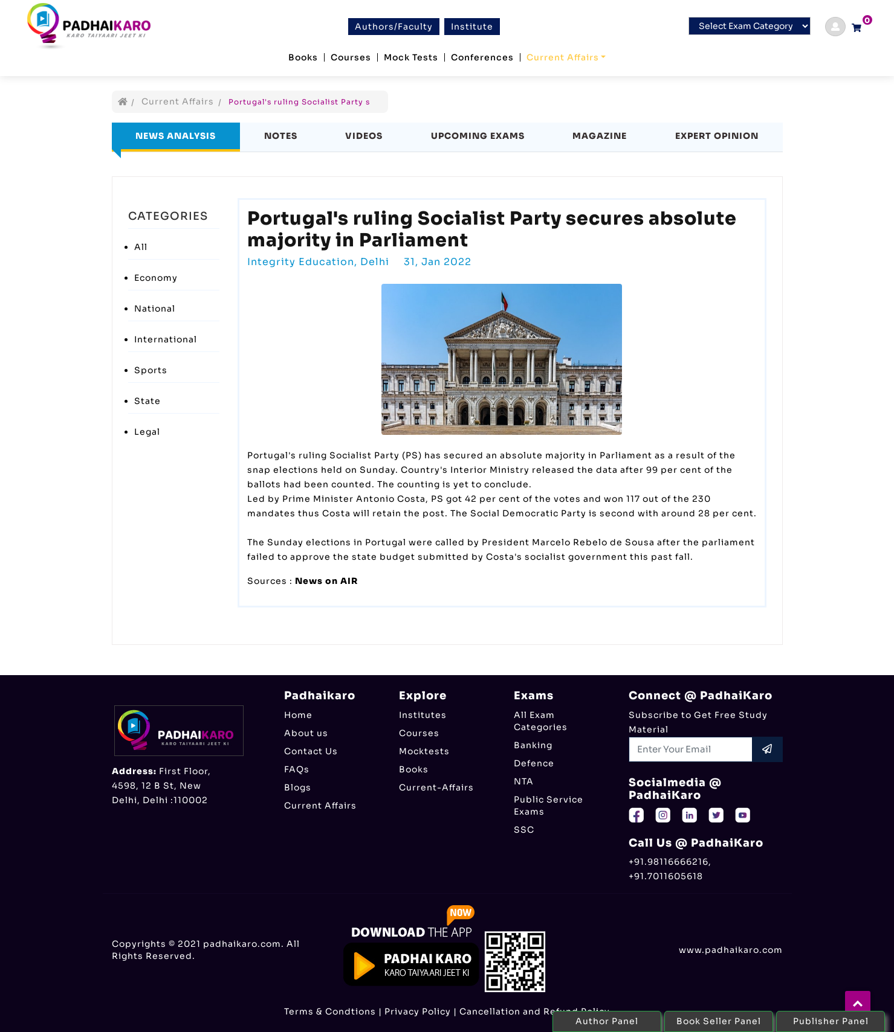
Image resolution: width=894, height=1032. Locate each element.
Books (303, 57)
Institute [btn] (472, 26)
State (147, 401)
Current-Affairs (436, 787)
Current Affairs (562, 57)
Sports (150, 370)
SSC (524, 829)
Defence (534, 763)
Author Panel (606, 1021)
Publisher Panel (831, 1021)
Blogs (297, 787)
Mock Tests (411, 57)
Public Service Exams (548, 805)
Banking (533, 745)
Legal (147, 431)
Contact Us (311, 751)
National (154, 308)
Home (298, 715)
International (165, 339)
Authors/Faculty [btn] (394, 26)
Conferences (482, 57)
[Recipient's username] (691, 749)
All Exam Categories (541, 721)
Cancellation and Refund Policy (534, 1011)
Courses (351, 57)
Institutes (423, 715)
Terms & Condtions (330, 1011)
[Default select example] (749, 26)
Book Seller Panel (718, 1021)
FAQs (296, 769)
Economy (156, 277)
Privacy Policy (417, 1011)
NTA (524, 781)
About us (306, 733)
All (140, 247)
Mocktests (424, 751)
